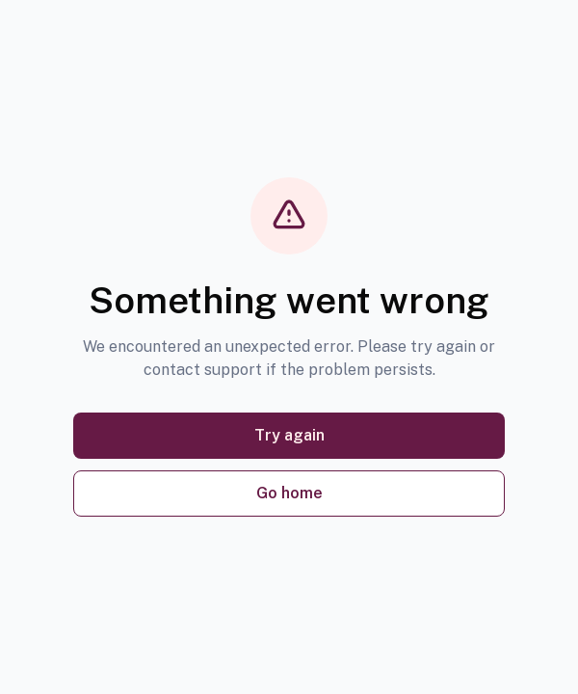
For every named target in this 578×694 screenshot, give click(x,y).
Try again (289, 435)
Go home (289, 493)
